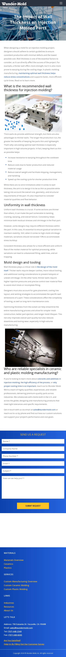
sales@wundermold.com (21, 627)
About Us (8, 610)
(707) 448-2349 (15, 631)
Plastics (8, 567)
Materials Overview (14, 560)
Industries (9, 602)
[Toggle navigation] (61, 3)
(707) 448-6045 (15, 635)
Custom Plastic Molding (16, 589)
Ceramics (8, 564)
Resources (9, 606)
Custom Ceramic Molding (16, 585)
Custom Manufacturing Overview (20, 581)
